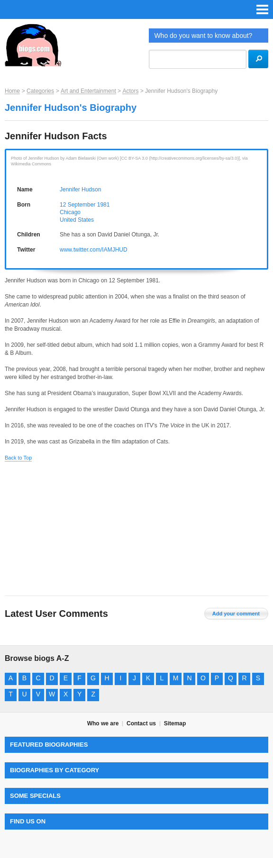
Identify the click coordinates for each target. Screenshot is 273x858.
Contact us (141, 723)
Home (12, 91)
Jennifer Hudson (80, 189)
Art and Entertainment (88, 91)
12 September (77, 204)
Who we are (103, 723)
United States (77, 220)
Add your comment (236, 613)
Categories (40, 91)
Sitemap (175, 723)
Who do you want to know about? (203, 35)
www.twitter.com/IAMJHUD (93, 249)
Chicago (70, 212)
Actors (130, 91)
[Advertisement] (136, 529)
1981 (103, 204)
